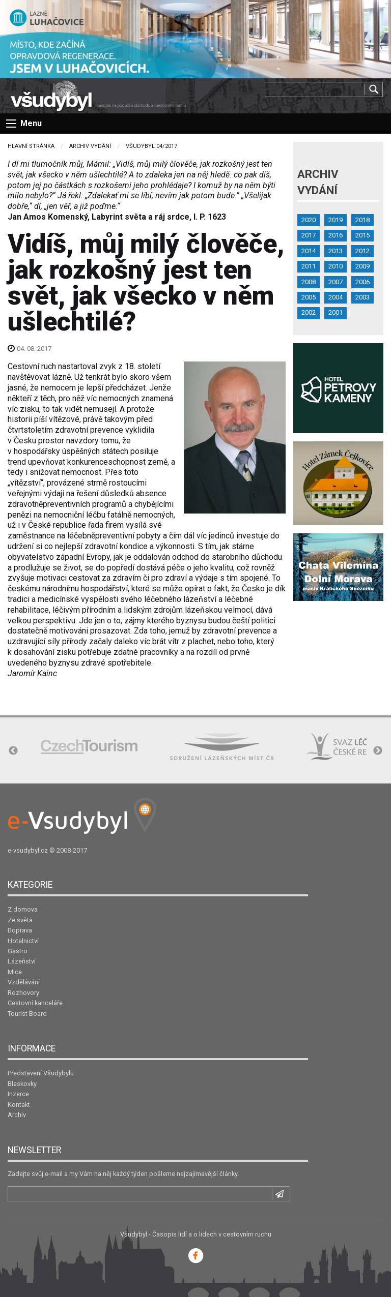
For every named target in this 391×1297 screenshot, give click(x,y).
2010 (335, 266)
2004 (335, 297)
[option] (89, 747)
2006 (362, 282)
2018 (362, 220)
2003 (362, 297)
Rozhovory (23, 993)
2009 (362, 266)
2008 (308, 282)
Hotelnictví (23, 941)
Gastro (17, 951)
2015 (362, 235)
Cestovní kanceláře (35, 1003)
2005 (308, 297)
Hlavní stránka (31, 146)
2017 (308, 235)
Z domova (23, 909)
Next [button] (378, 751)
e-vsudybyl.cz (28, 850)
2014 (308, 251)
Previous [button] (13, 751)
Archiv (17, 1115)
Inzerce (18, 1094)
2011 (308, 266)
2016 (335, 235)
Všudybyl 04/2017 (151, 146)
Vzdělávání (24, 982)
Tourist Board (27, 1013)
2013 (335, 251)
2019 (335, 220)
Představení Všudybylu (41, 1073)
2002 (308, 312)
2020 (308, 220)
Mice (15, 972)
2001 (335, 312)
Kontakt (19, 1104)
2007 (335, 282)
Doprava (20, 930)
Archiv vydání (90, 146)
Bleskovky (22, 1084)
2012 (362, 251)
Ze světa (20, 920)
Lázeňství (22, 961)
